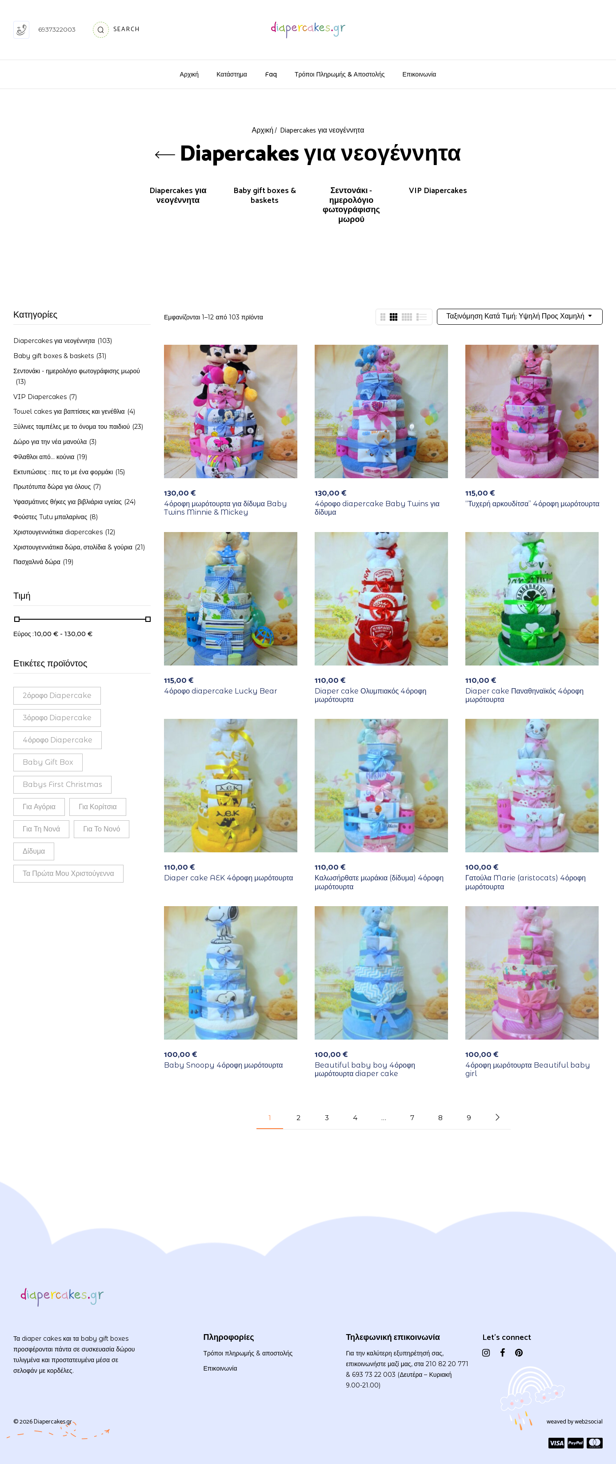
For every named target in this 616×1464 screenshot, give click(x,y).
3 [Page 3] (327, 1117)
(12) (110, 532)
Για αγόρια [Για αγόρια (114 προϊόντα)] (39, 807)
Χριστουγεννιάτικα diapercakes (58, 532)
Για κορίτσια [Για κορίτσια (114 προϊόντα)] (98, 807)
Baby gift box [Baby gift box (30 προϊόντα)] (48, 762)
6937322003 (57, 29)
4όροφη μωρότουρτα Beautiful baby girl (527, 1069)
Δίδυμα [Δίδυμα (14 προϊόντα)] (34, 851)
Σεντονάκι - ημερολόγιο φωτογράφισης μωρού (351, 206)
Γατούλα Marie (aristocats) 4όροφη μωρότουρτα (525, 882)
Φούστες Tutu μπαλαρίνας (50, 517)
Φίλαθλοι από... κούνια (43, 457)
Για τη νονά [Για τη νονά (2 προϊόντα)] (41, 829)
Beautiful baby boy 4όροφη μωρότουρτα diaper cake (365, 1069)
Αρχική (263, 131)
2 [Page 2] (298, 1117)
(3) (92, 442)
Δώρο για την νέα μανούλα (50, 442)
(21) (140, 547)
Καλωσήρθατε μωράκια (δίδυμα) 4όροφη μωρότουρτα (379, 882)
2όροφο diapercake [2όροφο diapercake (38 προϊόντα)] (57, 695)
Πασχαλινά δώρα (36, 562)
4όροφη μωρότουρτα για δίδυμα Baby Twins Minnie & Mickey (225, 508)
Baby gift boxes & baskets (264, 196)
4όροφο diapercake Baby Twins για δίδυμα (377, 508)
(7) (73, 397)
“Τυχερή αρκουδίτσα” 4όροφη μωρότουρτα (532, 504)
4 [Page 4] (355, 1117)
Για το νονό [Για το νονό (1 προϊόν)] (101, 829)
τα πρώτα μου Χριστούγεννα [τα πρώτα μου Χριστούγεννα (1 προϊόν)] (68, 873)
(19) (81, 457)
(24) (130, 502)
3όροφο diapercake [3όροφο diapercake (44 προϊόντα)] (57, 718)
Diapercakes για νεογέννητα (177, 196)
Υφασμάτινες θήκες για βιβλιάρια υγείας (67, 502)
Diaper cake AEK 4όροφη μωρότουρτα (228, 878)
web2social (589, 1422)
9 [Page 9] (469, 1117)
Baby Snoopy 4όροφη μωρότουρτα (223, 1065)
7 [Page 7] (412, 1117)
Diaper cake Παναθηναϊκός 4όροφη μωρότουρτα (524, 695)
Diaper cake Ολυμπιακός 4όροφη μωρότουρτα (370, 695)
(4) (131, 411)
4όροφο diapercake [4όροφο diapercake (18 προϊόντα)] (57, 740)
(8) (93, 517)
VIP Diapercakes (438, 192)
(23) (137, 427)
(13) (21, 382)
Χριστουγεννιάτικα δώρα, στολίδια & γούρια (72, 547)
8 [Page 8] (440, 1117)
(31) (101, 356)
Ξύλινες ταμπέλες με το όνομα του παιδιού (71, 427)
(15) (120, 472)
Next (497, 1117)
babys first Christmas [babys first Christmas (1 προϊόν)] (62, 784)
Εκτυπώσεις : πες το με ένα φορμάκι (63, 472)
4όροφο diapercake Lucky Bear (220, 691)
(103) (104, 341)
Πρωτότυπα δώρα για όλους (52, 487)
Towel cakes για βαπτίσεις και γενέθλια (69, 411)
